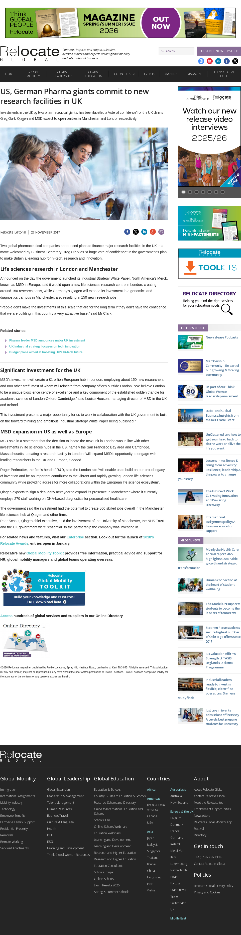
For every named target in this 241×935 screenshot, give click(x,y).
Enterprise (75, 537)
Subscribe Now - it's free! (219, 51)
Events (149, 74)
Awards (171, 74)
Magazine (194, 74)
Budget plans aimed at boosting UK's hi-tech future (45, 352)
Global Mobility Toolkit (45, 553)
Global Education (93, 74)
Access (6, 616)
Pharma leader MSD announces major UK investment (47, 340)
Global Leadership (62, 74)
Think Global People (224, 74)
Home (9, 74)
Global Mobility (33, 74)
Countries (122, 74)
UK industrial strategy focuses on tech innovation (44, 346)
